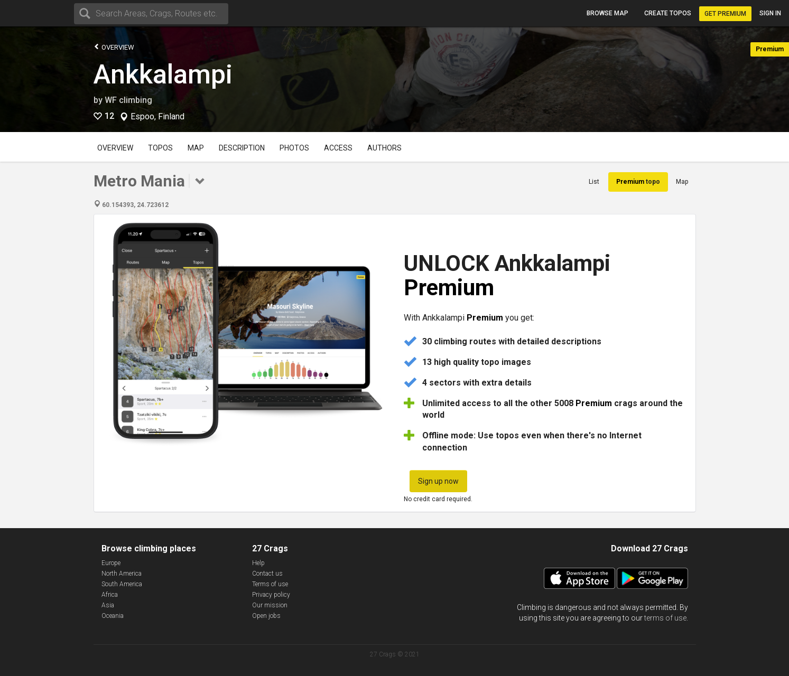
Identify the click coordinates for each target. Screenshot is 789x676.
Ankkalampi (163, 74)
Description (242, 148)
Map (196, 148)
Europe (110, 563)
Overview (114, 46)
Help (258, 563)
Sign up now (438, 481)
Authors (384, 148)
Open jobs (266, 615)
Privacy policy (271, 594)
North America (121, 573)
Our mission (269, 605)
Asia (107, 605)
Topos (160, 148)
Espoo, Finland (157, 116)
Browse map (607, 13)
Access (338, 148)
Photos (294, 148)
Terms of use (270, 584)
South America (121, 584)
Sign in (770, 13)
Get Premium (725, 13)
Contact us (267, 573)
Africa (109, 594)
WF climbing (128, 100)
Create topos (667, 13)
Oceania (112, 615)
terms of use (665, 618)
